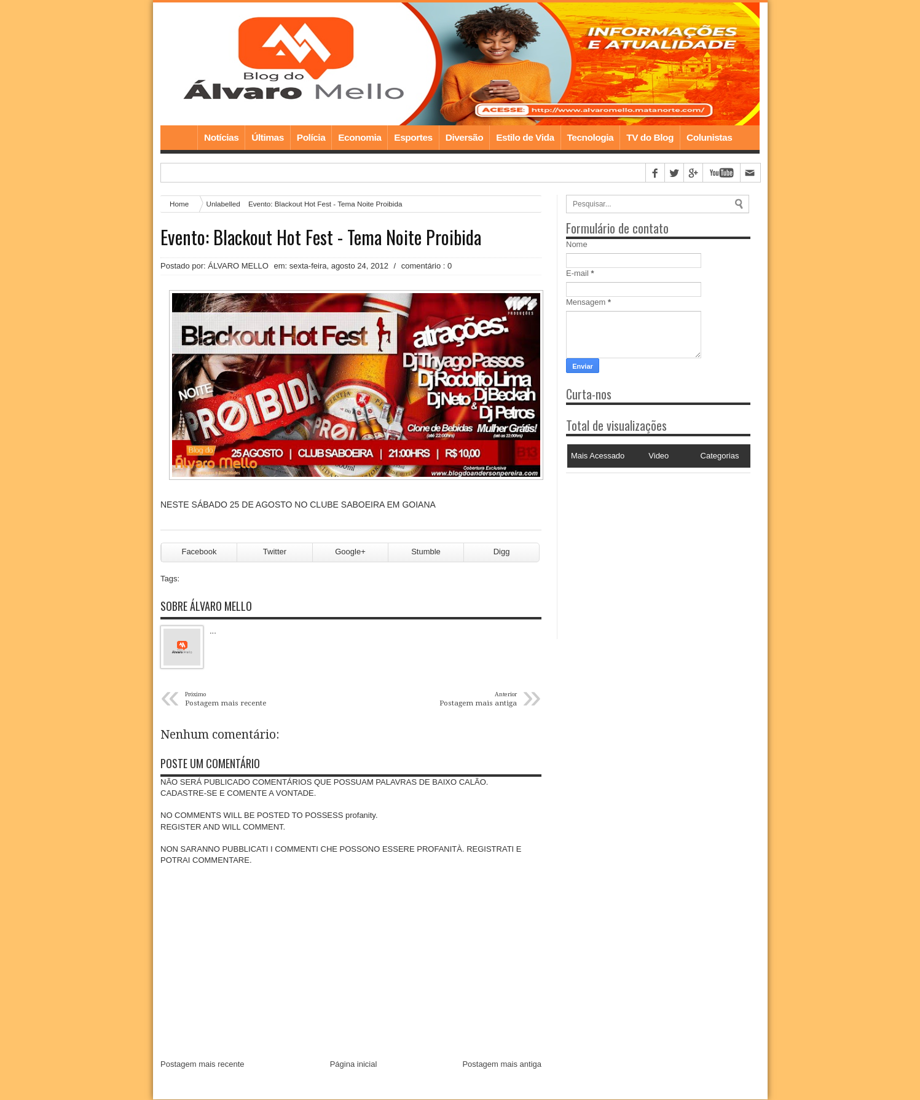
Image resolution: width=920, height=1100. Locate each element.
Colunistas (709, 137)
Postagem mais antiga (501, 1064)
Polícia (311, 137)
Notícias (221, 137)
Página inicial (353, 1064)
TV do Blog (650, 137)
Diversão (464, 137)
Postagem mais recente (202, 1064)
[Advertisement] (643, 550)
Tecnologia (590, 137)
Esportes (413, 137)
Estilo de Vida (525, 137)
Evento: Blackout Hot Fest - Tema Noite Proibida (320, 237)
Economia (359, 137)
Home (178, 137)
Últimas (267, 137)
